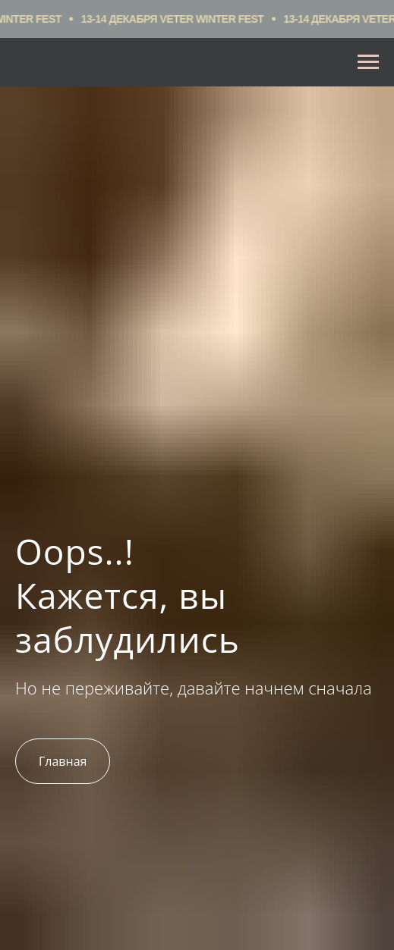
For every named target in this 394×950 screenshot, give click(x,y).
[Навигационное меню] (368, 62)
